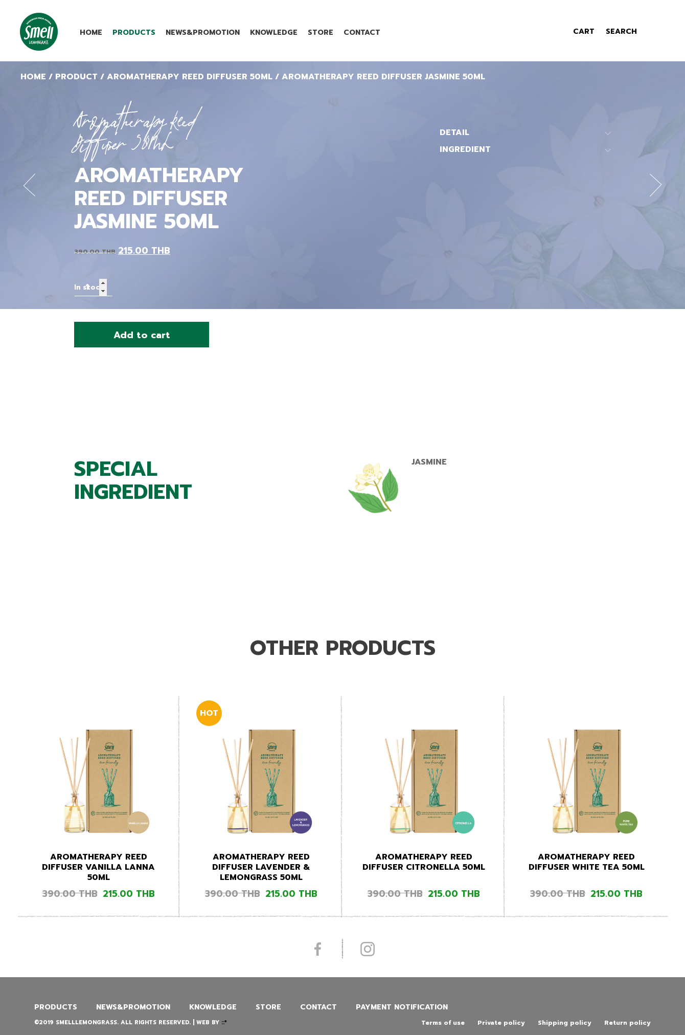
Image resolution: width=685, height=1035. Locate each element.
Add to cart (141, 335)
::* (224, 1022)
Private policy (501, 1022)
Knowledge (274, 32)
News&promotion (203, 32)
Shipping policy (564, 1022)
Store (320, 32)
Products (133, 32)
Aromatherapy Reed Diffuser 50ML (189, 77)
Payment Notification (402, 1007)
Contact (362, 32)
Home (91, 32)
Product (76, 77)
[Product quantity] (93, 287)
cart (584, 31)
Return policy (627, 1022)
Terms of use (443, 1022)
